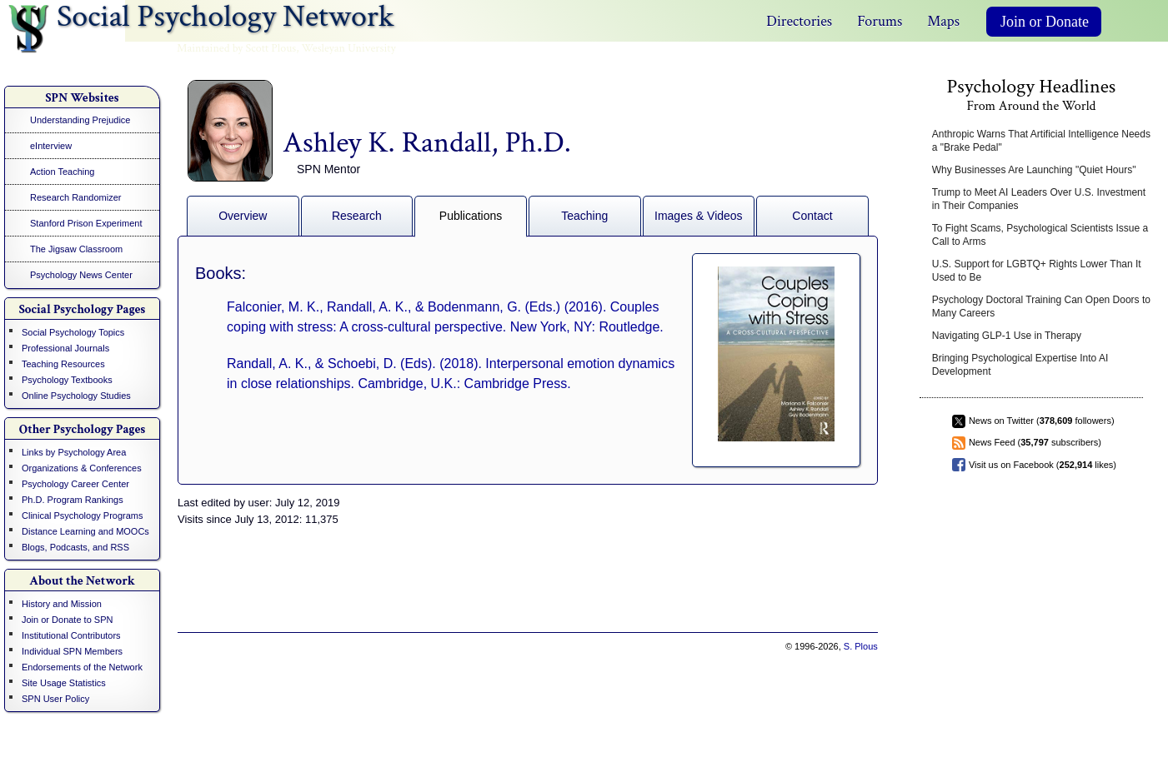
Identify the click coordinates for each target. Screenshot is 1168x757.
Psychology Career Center (75, 484)
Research (357, 215)
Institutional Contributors (71, 635)
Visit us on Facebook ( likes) (1042, 465)
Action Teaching (62, 172)
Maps (943, 21)
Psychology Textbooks (67, 380)
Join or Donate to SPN (67, 620)
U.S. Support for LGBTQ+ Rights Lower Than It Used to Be (1036, 270)
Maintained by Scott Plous (236, 48)
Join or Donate (1044, 21)
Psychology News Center (81, 275)
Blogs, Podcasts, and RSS (75, 547)
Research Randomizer (75, 197)
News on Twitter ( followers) (1042, 421)
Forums (879, 21)
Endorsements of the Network (82, 667)
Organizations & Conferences (82, 468)
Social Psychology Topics (73, 332)
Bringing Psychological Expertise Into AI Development (1020, 364)
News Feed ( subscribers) (1035, 442)
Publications (471, 215)
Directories (799, 21)
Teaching (584, 215)
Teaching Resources (63, 364)
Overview (242, 215)
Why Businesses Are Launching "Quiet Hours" (1034, 170)
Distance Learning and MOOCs (85, 531)
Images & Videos (698, 215)
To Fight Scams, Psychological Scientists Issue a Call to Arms (1040, 234)
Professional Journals (65, 348)
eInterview (51, 146)
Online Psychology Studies (76, 396)
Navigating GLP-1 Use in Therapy (1006, 335)
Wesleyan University (349, 48)
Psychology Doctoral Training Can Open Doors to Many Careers (1041, 306)
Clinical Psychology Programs (82, 515)
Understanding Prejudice (80, 120)
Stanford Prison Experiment (86, 223)
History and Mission (62, 604)
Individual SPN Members (72, 651)
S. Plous (861, 646)
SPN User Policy (55, 699)
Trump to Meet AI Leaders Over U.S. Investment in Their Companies (1038, 199)
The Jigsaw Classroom (76, 249)
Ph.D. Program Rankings (72, 500)
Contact (812, 215)
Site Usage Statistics (64, 683)
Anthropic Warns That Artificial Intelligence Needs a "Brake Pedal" (1041, 140)
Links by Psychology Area (74, 452)
